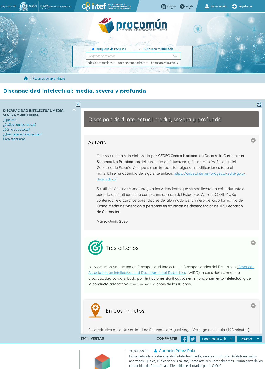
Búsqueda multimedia (156, 49)
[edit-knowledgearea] (133, 63)
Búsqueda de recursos (109, 49)
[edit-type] (101, 63)
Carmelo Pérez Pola (177, 351)
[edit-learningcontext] (165, 63)
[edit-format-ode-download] (249, 339)
